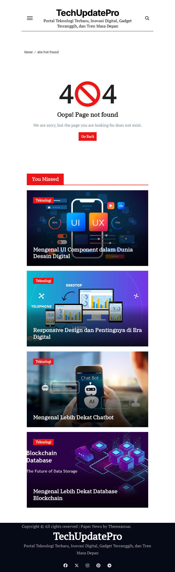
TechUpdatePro (87, 13)
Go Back (87, 136)
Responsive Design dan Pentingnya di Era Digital (87, 333)
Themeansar (119, 526)
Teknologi (43, 200)
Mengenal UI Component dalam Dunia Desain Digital (83, 253)
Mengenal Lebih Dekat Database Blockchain (75, 494)
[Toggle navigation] (30, 18)
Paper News (91, 526)
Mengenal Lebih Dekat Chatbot (73, 417)
